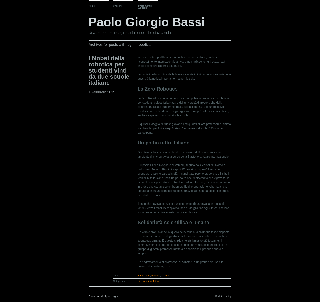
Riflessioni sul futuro (148, 281)
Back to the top (223, 296)
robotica (155, 275)
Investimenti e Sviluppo (145, 6)
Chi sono (118, 5)
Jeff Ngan (113, 296)
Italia (140, 275)
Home (92, 5)
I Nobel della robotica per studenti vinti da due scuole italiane (109, 70)
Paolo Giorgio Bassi (147, 22)
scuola (165, 275)
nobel (147, 275)
